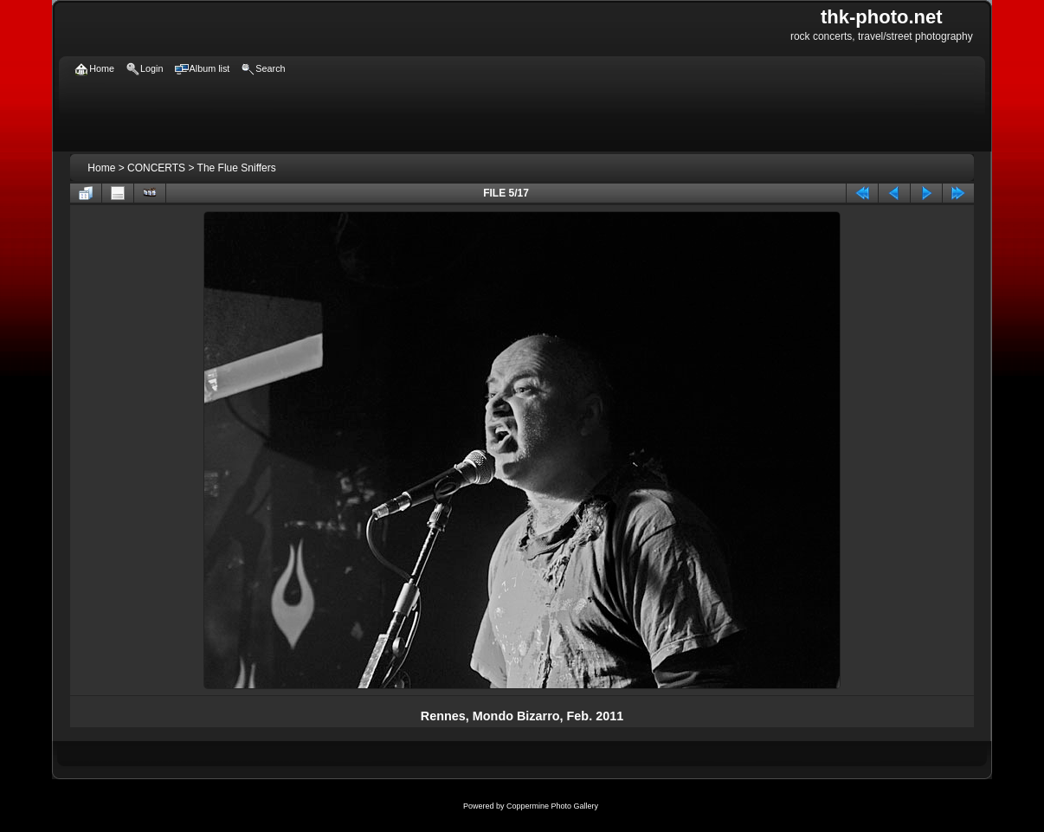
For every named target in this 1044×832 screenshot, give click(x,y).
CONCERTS (156, 168)
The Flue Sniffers (236, 168)
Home (101, 168)
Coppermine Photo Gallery (552, 806)
